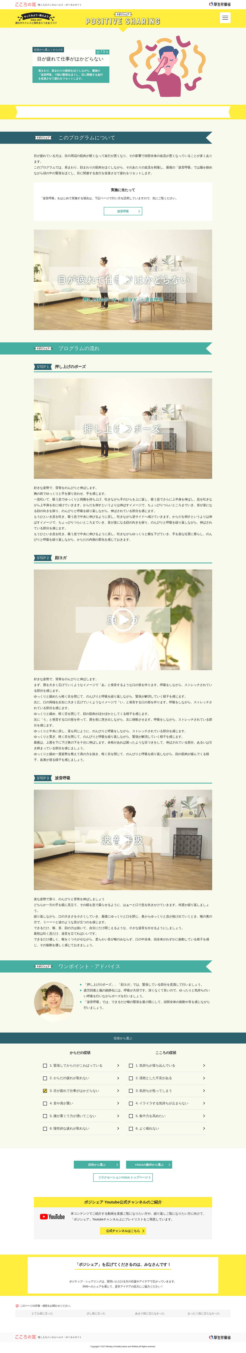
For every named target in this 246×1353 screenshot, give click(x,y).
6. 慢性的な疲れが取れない (67, 1130)
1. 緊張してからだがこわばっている (74, 1066)
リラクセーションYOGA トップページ (123, 1178)
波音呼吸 (123, 211)
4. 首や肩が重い (58, 1104)
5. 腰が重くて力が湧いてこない (71, 1117)
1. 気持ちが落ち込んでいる (153, 1066)
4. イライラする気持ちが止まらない (160, 1104)
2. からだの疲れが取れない (67, 1078)
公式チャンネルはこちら (123, 1232)
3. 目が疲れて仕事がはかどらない (72, 1091)
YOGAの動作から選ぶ (149, 1165)
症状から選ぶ (97, 1165)
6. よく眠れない (144, 1130)
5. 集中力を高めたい (148, 1117)
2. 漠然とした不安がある (151, 1078)
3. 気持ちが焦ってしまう (151, 1091)
